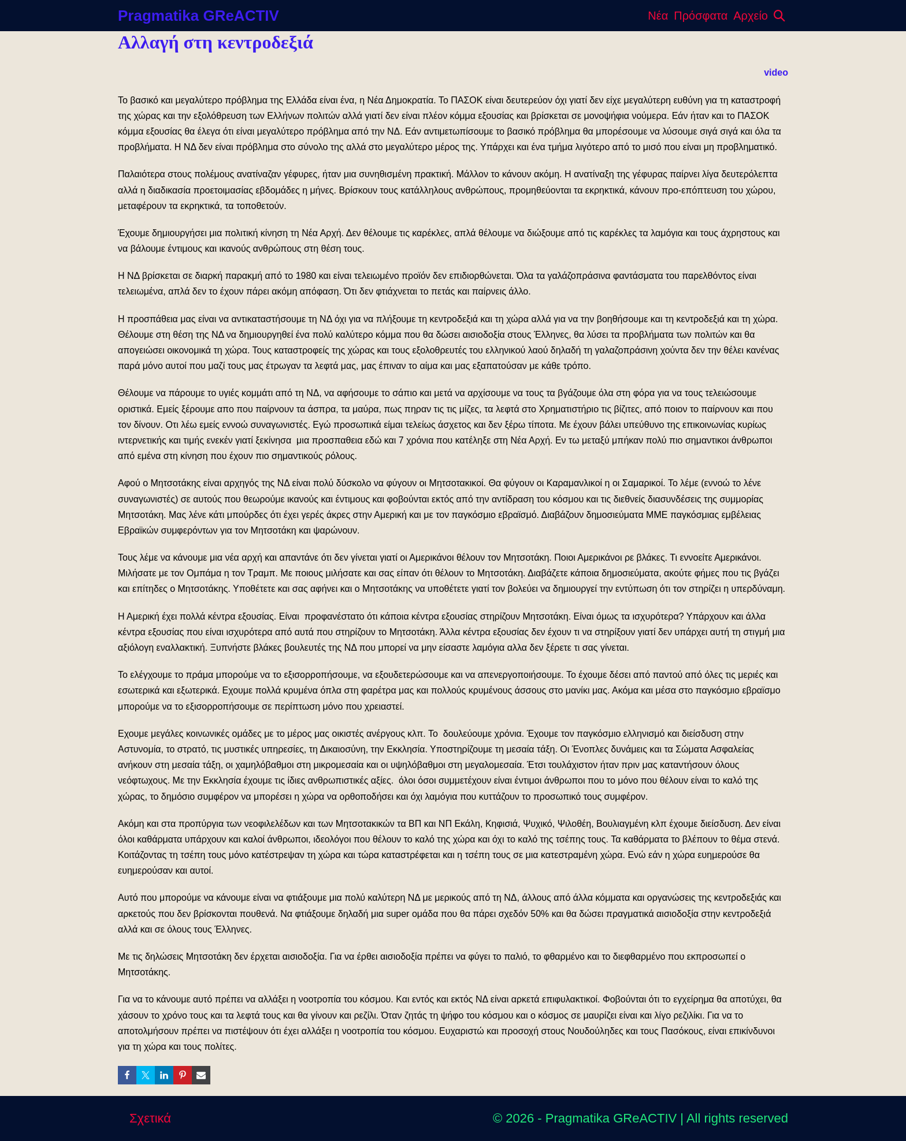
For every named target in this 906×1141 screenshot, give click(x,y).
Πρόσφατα (700, 15)
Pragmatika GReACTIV (198, 15)
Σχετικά (150, 1118)
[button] (779, 15)
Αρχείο (750, 15)
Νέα (658, 15)
